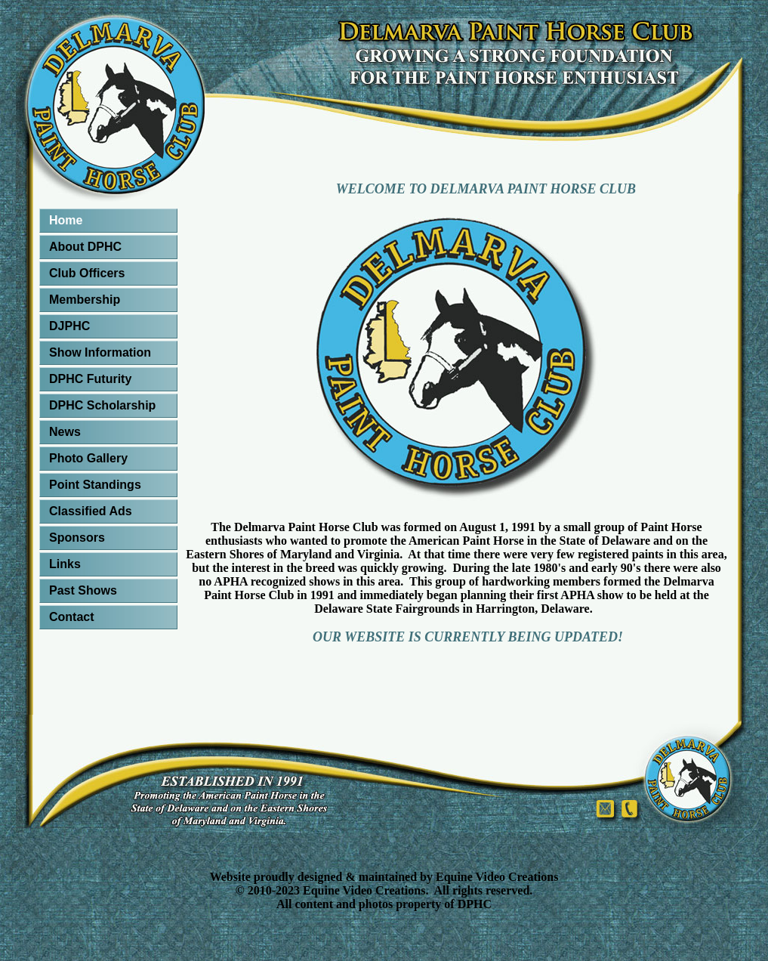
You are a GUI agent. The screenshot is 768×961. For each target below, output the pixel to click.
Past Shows (83, 590)
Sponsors (77, 537)
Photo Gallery (88, 458)
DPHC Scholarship (102, 405)
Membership (84, 299)
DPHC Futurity (90, 378)
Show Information (100, 352)
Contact (71, 616)
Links (65, 564)
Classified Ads (90, 511)
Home (65, 220)
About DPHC (85, 246)
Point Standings (95, 484)
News (65, 431)
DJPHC (69, 326)
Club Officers (87, 273)
